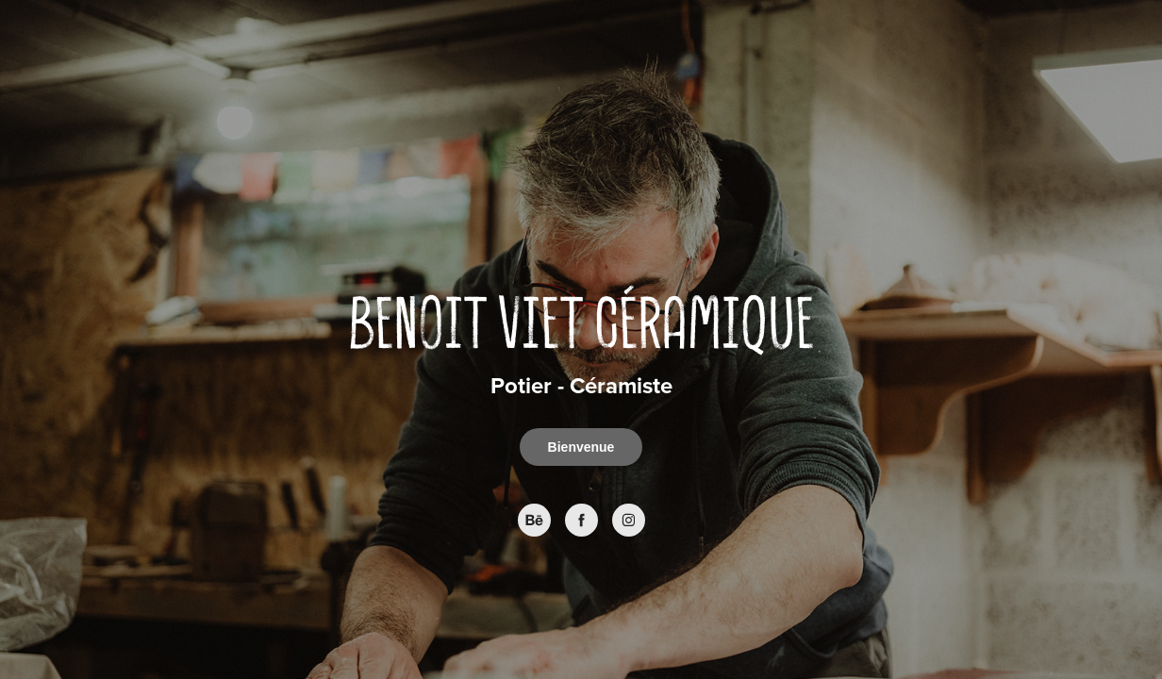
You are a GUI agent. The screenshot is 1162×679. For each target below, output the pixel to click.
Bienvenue (581, 447)
